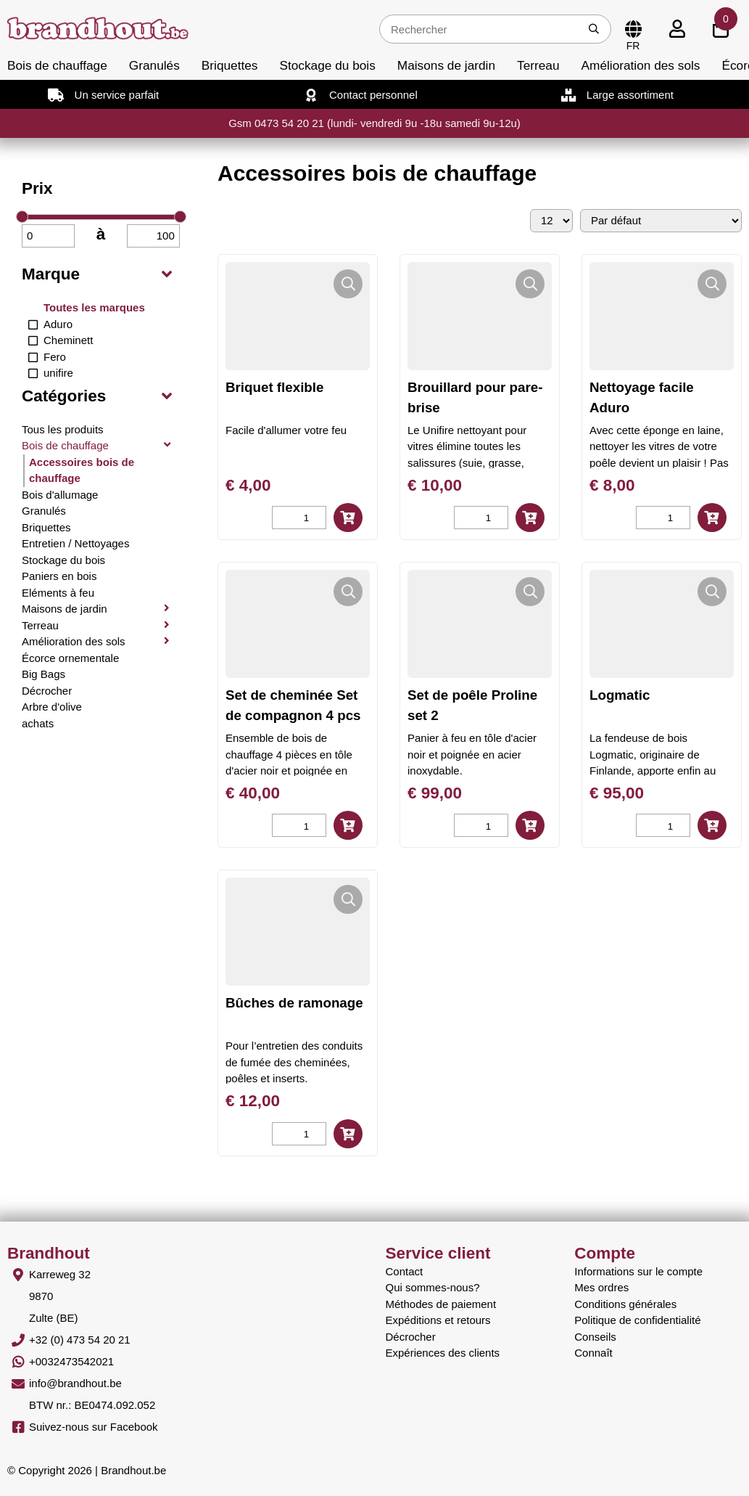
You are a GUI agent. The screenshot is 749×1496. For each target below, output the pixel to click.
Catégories (64, 396)
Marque (51, 274)
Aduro (58, 324)
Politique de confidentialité (637, 1320)
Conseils (595, 1337)
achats (38, 723)
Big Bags (43, 674)
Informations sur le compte (638, 1271)
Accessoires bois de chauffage (81, 470)
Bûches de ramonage (294, 1002)
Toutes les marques (94, 307)
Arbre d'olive (52, 706)
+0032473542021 (71, 1361)
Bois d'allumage (60, 495)
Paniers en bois (59, 576)
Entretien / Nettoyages (75, 543)
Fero (55, 357)
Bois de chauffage (57, 65)
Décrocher (47, 690)
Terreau (538, 65)
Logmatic (619, 695)
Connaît (593, 1352)
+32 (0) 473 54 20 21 (80, 1339)
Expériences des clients (443, 1352)
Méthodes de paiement (441, 1304)
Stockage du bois (327, 65)
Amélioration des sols (641, 65)
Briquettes (230, 65)
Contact (404, 1271)
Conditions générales (625, 1304)
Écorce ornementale (70, 658)
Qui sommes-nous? (433, 1287)
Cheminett (68, 340)
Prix (37, 188)
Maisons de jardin (446, 65)
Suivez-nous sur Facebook (93, 1427)
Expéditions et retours (438, 1320)
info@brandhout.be (75, 1383)
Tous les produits (63, 429)
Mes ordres (601, 1287)
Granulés (154, 65)
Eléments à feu (58, 592)
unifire (58, 373)
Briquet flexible (274, 387)
